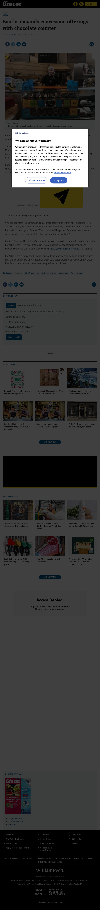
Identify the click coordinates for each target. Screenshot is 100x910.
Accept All (58, 180)
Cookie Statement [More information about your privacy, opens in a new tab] (62, 172)
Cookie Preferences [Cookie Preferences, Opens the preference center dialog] (37, 180)
